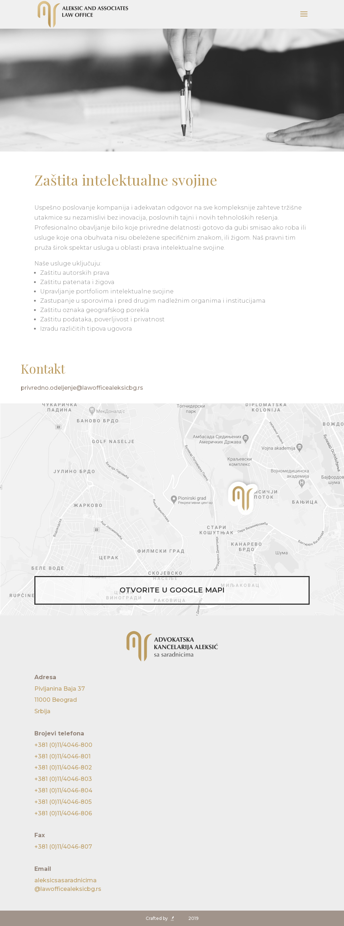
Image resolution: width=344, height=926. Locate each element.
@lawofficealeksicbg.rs (172, 884)
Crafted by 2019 (172, 918)
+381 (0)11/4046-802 (63, 767)
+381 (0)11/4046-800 (63, 745)
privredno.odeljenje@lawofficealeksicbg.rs (82, 387)
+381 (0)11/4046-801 (62, 756)
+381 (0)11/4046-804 (63, 790)
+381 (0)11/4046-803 (63, 779)
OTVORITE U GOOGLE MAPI (172, 590)
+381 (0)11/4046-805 (63, 801)
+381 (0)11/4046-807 (63, 846)
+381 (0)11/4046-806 (63, 813)
